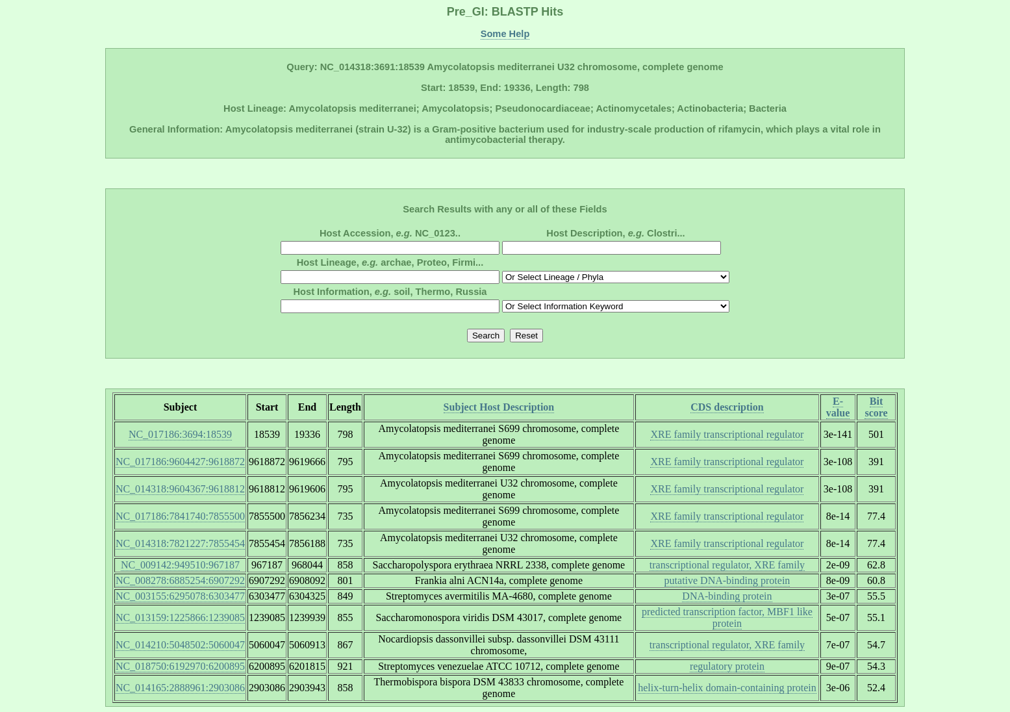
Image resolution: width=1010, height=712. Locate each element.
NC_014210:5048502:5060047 (180, 644)
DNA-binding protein (727, 596)
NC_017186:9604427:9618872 (180, 461)
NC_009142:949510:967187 (180, 564)
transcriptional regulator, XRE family (727, 564)
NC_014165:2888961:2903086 (180, 687)
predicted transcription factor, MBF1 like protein (727, 617)
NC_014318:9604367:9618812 (180, 488)
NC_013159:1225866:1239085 (180, 617)
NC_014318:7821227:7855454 (180, 543)
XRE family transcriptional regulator (726, 434)
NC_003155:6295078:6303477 (180, 596)
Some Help (505, 34)
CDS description (726, 407)
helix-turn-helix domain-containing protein (727, 687)
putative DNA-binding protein (727, 580)
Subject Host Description (499, 407)
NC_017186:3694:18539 (180, 434)
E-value (838, 407)
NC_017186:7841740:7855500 (180, 516)
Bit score (876, 407)
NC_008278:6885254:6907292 (180, 580)
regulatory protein (727, 666)
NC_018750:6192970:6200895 (180, 666)
